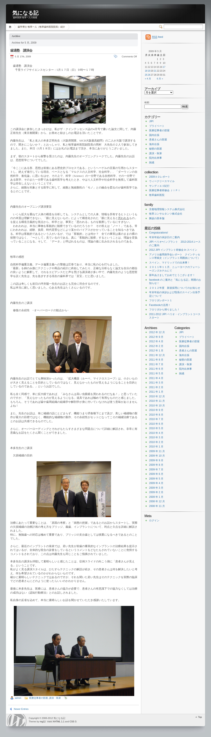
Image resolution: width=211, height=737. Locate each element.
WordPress (17, 720)
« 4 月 (148, 78)
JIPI (151, 121)
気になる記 (25, 13)
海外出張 (154, 144)
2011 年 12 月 (157, 355)
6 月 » (160, 78)
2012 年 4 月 (156, 341)
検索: (147, 102)
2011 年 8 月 (156, 359)
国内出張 (154, 135)
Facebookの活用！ (160, 305)
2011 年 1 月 (156, 391)
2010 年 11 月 (157, 400)
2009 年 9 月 (156, 460)
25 (146, 75)
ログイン (154, 520)
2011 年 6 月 (156, 368)
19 (149, 70)
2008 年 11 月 (157, 506)
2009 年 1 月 (156, 496)
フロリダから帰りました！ (164, 309)
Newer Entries (21, 709)
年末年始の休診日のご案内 (164, 237)
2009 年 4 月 (156, 483)
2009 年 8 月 (156, 464)
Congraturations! (158, 232)
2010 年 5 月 (156, 428)
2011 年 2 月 (156, 387)
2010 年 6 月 (156, 423)
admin (18, 698)
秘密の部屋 (155, 148)
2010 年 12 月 (157, 396)
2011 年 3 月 (156, 382)
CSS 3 (73, 721)
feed (157, 37)
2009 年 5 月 (156, 478)
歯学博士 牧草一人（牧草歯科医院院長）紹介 (41, 26)
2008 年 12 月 (157, 501)
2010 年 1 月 (156, 446)
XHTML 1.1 (58, 721)
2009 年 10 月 (157, 455)
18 (146, 70)
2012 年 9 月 (156, 336)
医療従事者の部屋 (38, 698)
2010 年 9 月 (156, 410)
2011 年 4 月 (156, 378)
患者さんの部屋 (158, 139)
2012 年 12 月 (157, 332)
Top (200, 717)
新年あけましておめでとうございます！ (172, 275)
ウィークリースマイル (162, 181)
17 (164, 67)
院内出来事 (155, 157)
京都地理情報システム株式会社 (167, 209)
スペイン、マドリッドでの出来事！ (169, 262)
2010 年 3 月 (156, 437)
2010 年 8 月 (156, 414)
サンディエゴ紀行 (159, 185)
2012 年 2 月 (156, 346)
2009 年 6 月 (156, 473)
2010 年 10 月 (157, 405)
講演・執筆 (55, 698)
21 (155, 70)
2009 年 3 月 (156, 487)
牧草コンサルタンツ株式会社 (165, 213)
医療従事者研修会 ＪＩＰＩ (164, 190)
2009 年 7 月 (156, 469)
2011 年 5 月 (156, 373)
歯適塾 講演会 (23, 50)
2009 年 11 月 (157, 451)
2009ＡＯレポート (159, 176)
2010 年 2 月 (156, 442)
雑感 (151, 162)
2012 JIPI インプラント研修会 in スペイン (173, 249)
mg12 (43, 721)
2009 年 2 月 (156, 492)
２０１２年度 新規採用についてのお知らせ (174, 287)
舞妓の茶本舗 (156, 218)
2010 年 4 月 (156, 432)
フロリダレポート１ (160, 300)
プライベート (156, 125)
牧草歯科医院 (156, 195)
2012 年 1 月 (156, 350)
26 (149, 75)
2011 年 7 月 (156, 364)
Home (11, 27)
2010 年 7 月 (156, 419)
